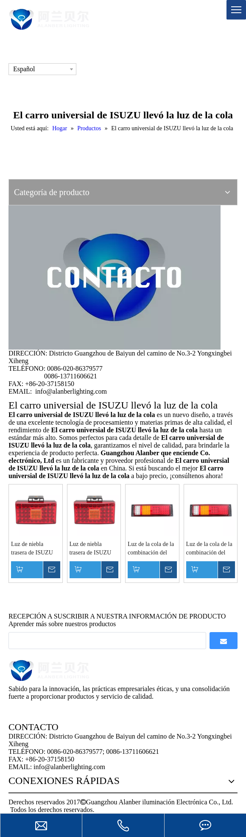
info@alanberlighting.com (71, 391)
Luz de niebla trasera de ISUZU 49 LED (32, 549)
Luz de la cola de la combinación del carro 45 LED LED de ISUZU (151, 549)
